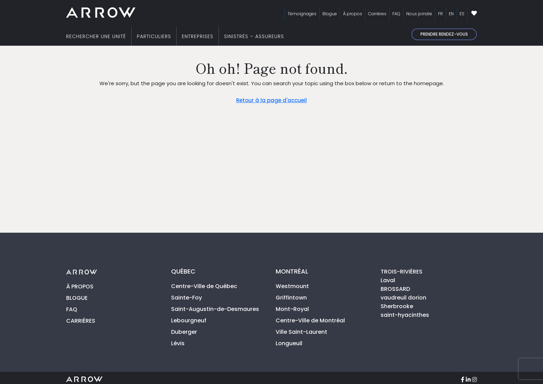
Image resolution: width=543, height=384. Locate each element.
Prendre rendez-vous (444, 34)
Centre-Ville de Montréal (310, 320)
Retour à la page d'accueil (271, 100)
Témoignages (302, 14)
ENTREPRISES (197, 36)
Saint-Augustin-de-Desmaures (215, 309)
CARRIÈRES (80, 321)
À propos (352, 14)
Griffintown (291, 298)
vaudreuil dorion (403, 298)
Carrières (377, 14)
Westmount (292, 286)
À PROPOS (80, 287)
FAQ (396, 14)
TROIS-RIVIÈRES (401, 272)
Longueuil (289, 343)
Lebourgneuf (188, 320)
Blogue (329, 14)
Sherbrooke (397, 306)
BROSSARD (395, 289)
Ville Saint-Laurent (301, 332)
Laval (388, 280)
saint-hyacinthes (405, 315)
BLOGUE (77, 298)
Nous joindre (419, 14)
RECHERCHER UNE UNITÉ (96, 36)
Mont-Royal (292, 309)
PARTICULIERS (154, 36)
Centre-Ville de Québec (204, 286)
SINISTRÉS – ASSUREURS (254, 36)
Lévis (178, 343)
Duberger (184, 332)
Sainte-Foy (186, 298)
